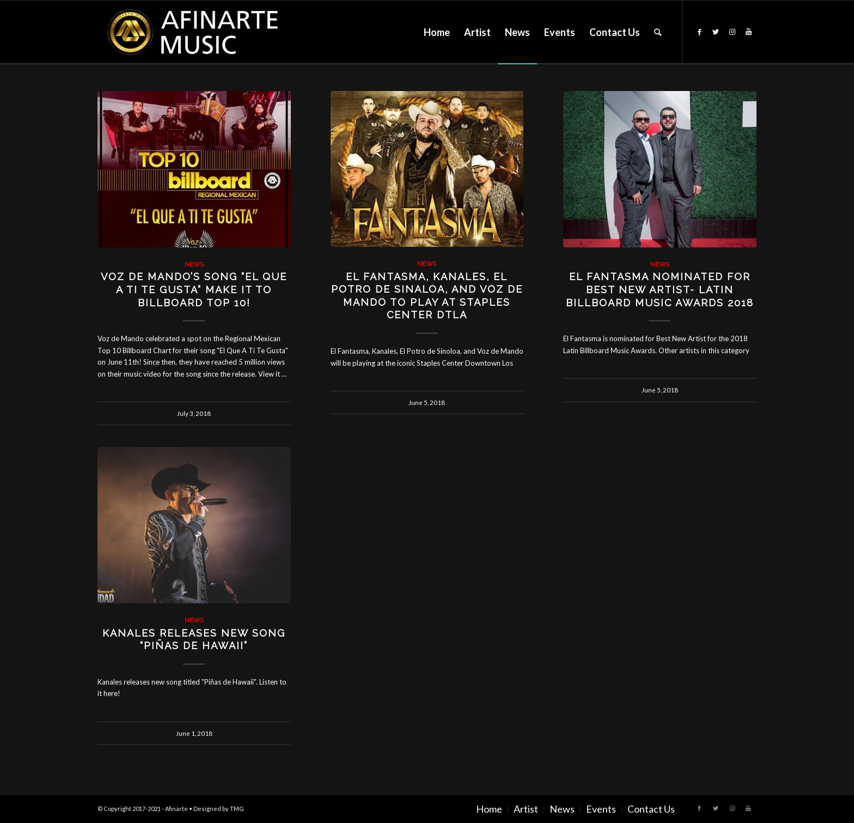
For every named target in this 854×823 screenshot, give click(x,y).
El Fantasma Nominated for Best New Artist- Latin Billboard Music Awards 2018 (660, 289)
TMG (237, 808)
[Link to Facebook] (699, 31)
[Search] (657, 32)
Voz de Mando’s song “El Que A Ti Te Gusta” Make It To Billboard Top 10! (194, 289)
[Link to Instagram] (732, 31)
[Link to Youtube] (748, 31)
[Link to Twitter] (715, 31)
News (194, 264)
